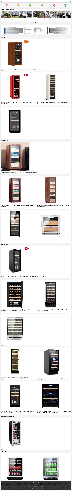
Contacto (65, 6)
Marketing (42, 488)
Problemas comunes (53, 6)
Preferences (38, 488)
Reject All (42, 486)
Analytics (33, 488)
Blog (30, 6)
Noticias (42, 6)
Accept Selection (36, 486)
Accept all (29, 486)
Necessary (30, 488)
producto (18, 6)
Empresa (6, 6)
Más (35, 22)
